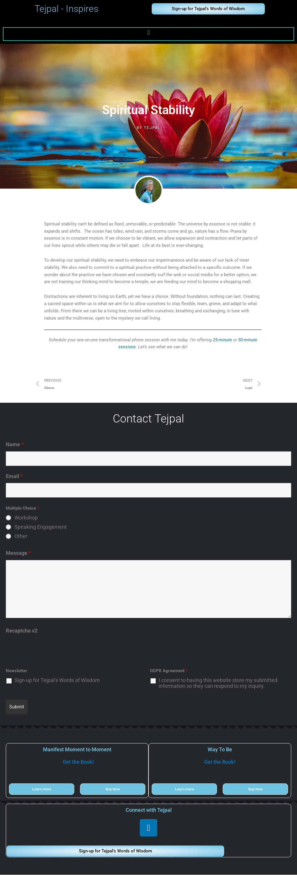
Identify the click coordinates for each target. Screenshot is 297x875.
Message (18, 553)
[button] (148, 32)
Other (21, 536)
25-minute (222, 339)
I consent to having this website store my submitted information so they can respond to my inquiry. (218, 683)
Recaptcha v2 (21, 631)
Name (14, 445)
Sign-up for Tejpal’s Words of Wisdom (57, 680)
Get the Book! (78, 762)
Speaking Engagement (41, 527)
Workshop (26, 518)
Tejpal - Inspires (66, 8)
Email (14, 476)
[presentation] (50, 649)
